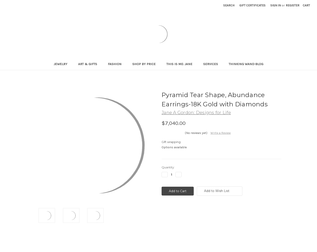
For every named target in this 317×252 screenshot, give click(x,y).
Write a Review (220, 133)
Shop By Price (145, 64)
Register (292, 5)
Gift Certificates (252, 5)
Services (212, 64)
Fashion (116, 64)
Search (228, 5)
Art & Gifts (89, 64)
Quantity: (168, 167)
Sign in (275, 5)
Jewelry (62, 64)
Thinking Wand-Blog (246, 64)
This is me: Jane (181, 64)
